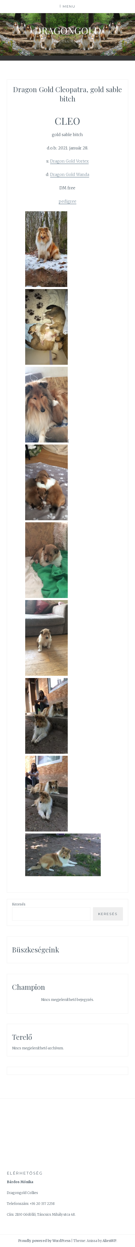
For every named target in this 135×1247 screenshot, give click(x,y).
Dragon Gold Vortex (69, 161)
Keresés (18, 904)
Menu (69, 6)
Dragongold (67, 30)
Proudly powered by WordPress (44, 1241)
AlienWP (109, 1241)
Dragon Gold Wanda (69, 174)
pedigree (67, 201)
